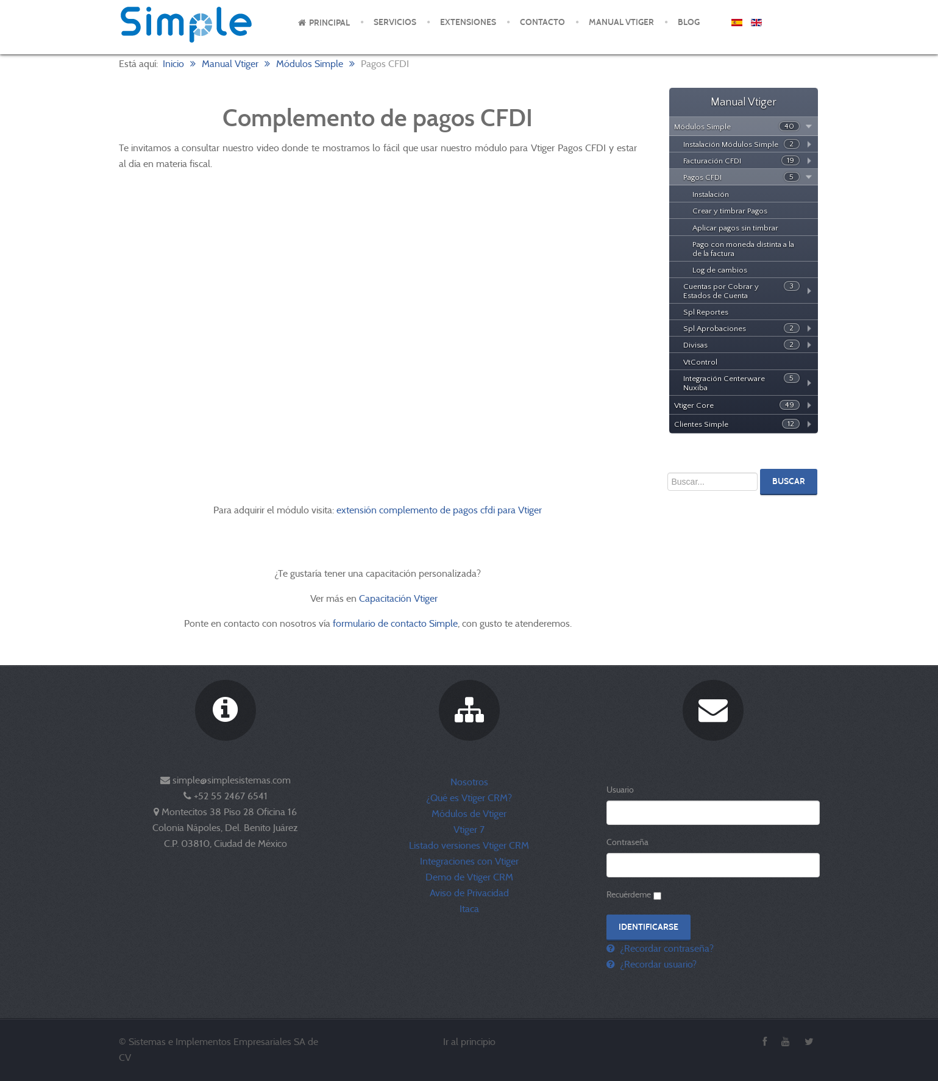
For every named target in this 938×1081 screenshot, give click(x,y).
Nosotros (469, 782)
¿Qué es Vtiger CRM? (469, 798)
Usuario (620, 789)
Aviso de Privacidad (469, 893)
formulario (354, 623)
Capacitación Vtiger (399, 598)
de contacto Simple (418, 623)
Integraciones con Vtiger (469, 861)
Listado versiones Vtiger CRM (469, 845)
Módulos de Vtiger (469, 813)
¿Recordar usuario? (657, 964)
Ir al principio (469, 1041)
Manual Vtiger (621, 22)
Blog (689, 22)
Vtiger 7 (469, 829)
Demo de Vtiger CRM (469, 877)
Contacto (542, 22)
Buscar (788, 481)
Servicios (395, 22)
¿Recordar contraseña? (665, 948)
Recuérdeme (628, 894)
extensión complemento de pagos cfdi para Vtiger (439, 510)
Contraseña (627, 842)
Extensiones (468, 22)
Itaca (469, 909)
